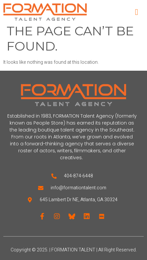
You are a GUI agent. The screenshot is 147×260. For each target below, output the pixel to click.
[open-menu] (136, 12)
